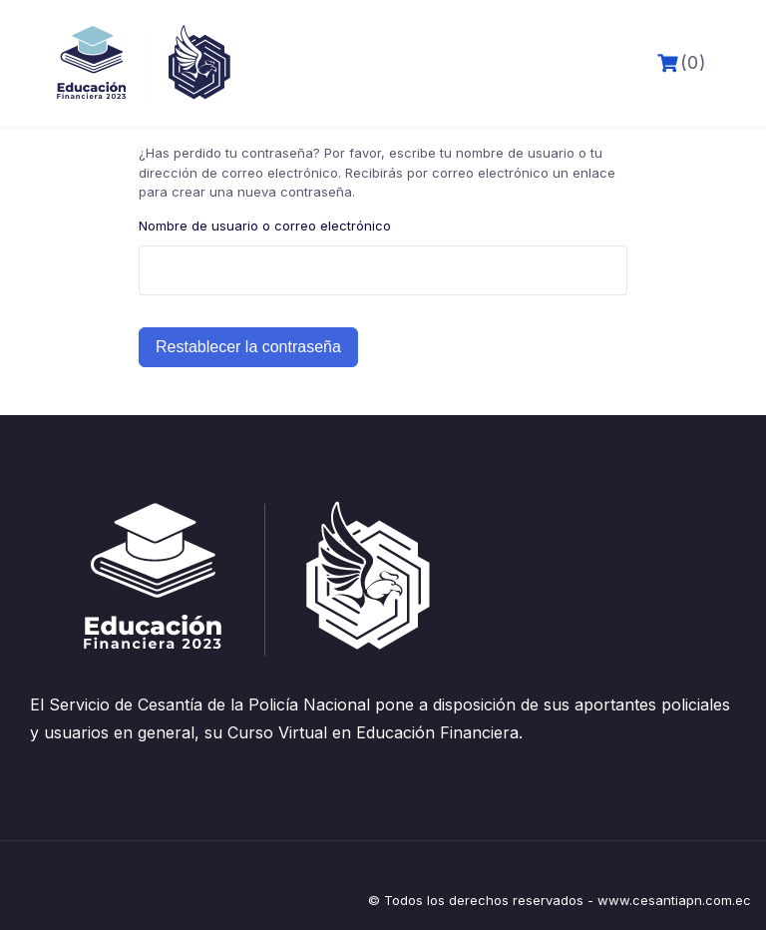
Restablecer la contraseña (248, 346)
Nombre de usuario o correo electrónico (265, 225)
